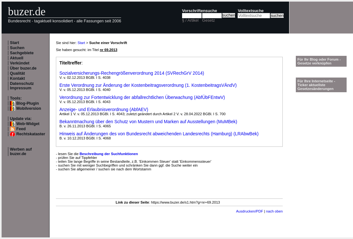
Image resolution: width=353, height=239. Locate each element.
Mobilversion (28, 108)
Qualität (17, 73)
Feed (21, 129)
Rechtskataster (30, 134)
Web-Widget (27, 124)
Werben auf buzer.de (21, 151)
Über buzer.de (23, 68)
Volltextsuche (251, 11)
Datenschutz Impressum (22, 85)
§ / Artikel (190, 20)
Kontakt (17, 78)
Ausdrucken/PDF (249, 211)
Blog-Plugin (27, 103)
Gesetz (208, 20)
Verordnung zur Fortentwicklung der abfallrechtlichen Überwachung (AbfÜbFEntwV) (142, 97)
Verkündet (19, 63)
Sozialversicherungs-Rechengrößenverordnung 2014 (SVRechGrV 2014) (131, 73)
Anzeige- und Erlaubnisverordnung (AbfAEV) (103, 109)
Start (14, 43)
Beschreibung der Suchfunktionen (109, 154)
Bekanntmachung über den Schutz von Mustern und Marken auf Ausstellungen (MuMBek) (148, 121)
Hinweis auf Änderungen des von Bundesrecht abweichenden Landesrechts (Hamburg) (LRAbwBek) (158, 133)
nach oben (274, 211)
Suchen (17, 48)
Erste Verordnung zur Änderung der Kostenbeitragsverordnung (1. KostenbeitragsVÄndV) (148, 85)
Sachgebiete (22, 53)
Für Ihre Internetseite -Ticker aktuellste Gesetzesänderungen (316, 85)
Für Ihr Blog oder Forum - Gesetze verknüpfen (319, 61)
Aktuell (16, 58)
